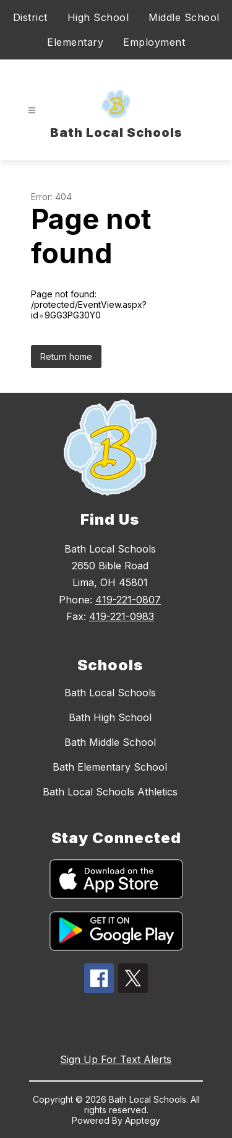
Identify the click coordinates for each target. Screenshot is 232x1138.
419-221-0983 (121, 616)
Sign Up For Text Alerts (115, 1059)
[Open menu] (32, 110)
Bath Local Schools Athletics (110, 792)
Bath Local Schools (110, 692)
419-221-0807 (128, 599)
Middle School (184, 17)
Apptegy (142, 1120)
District (30, 17)
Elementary (75, 42)
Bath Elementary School (110, 767)
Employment (154, 42)
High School (98, 17)
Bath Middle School (110, 742)
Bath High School (110, 717)
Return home (66, 356)
